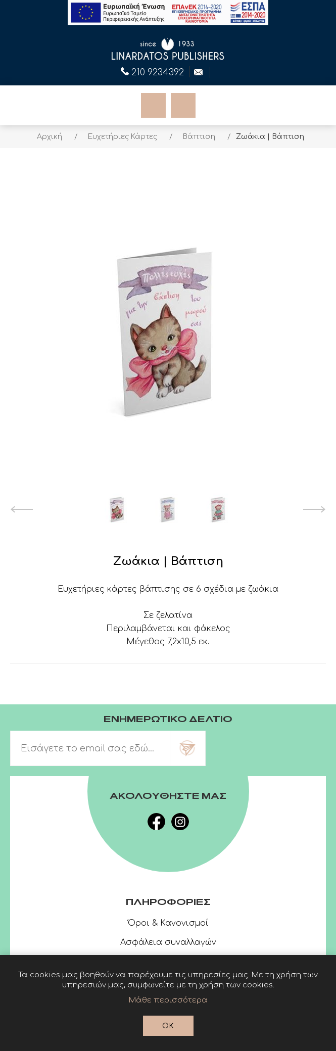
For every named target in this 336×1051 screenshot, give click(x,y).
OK (168, 1026)
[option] (117, 509)
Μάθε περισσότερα (168, 1000)
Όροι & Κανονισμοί (168, 923)
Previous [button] (21, 509)
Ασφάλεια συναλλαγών (168, 942)
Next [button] (314, 509)
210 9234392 (152, 71)
